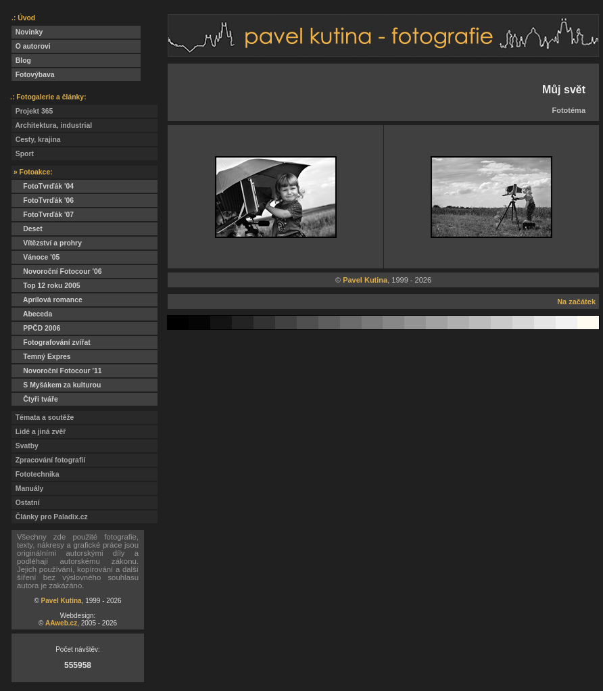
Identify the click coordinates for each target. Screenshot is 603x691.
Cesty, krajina (36, 139)
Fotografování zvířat (51, 342)
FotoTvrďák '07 (42, 214)
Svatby (25, 446)
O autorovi (31, 46)
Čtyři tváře (34, 399)
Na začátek (576, 301)
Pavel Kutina (61, 600)
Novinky (27, 32)
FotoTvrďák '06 (42, 200)
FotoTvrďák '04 (42, 186)
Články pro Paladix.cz (49, 517)
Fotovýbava (33, 74)
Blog (21, 60)
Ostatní (25, 502)
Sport (22, 154)
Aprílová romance (46, 300)
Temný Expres (41, 356)
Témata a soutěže (42, 417)
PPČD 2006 (35, 328)
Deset (27, 229)
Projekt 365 (32, 111)
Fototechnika (35, 474)
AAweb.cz (61, 623)
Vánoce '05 (35, 257)
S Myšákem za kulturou (56, 385)
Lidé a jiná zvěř (38, 431)
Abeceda (31, 314)
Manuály (27, 488)
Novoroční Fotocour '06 (56, 271)
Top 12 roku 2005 (45, 285)
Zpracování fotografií (48, 460)
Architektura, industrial (51, 125)
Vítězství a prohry (46, 243)
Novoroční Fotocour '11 (56, 371)
